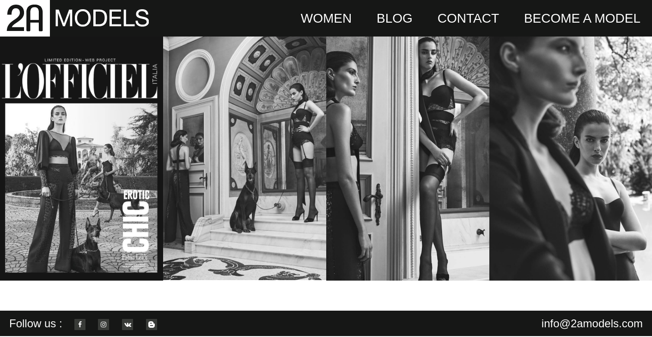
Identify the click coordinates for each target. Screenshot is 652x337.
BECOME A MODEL (582, 18)
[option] (81, 158)
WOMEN (326, 18)
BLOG (395, 18)
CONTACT (468, 18)
